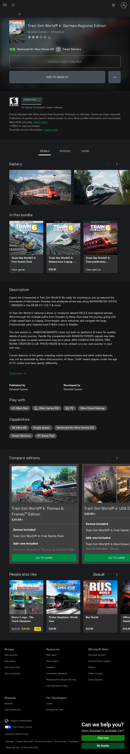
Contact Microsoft (24, 741)
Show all (99, 574)
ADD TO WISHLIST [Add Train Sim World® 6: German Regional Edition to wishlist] (57, 77)
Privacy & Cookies (43, 741)
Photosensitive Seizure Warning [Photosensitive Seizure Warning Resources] (61, 679)
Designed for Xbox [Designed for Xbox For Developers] (54, 709)
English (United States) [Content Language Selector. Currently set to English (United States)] (21, 720)
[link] (26, 247)
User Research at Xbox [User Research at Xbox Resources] (57, 685)
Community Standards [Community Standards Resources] (56, 673)
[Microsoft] (65, 3)
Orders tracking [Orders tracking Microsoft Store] (95, 673)
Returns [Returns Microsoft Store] (92, 667)
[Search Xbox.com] (13, 5)
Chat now (103, 738)
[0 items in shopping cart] (114, 5)
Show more (17, 373)
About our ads (12, 747)
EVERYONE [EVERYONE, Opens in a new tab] (32, 99)
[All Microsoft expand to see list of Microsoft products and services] (4, 5)
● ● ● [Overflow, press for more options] (114, 77)
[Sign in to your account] (123, 5)
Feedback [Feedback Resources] (50, 667)
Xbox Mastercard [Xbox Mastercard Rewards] (12, 709)
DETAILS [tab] (44, 151)
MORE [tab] (85, 151)
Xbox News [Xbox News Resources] (51, 655)
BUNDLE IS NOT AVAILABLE (65, 61)
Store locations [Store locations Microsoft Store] (95, 679)
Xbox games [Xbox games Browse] (10, 661)
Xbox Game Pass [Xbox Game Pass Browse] (12, 667)
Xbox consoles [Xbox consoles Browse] (11, 655)
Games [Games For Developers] (49, 703)
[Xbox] (10, 13)
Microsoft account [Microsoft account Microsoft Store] (96, 655)
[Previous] (109, 164)
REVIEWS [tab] (65, 151)
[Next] (117, 164)
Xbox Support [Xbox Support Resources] (52, 661)
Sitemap (10, 741)
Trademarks (74, 741)
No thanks (103, 745)
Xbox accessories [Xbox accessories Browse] (12, 673)
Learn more (40, 122)
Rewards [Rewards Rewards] (9, 703)
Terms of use (60, 741)
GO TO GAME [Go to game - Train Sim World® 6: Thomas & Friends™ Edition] (44, 558)
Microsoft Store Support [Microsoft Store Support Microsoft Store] (99, 661)
